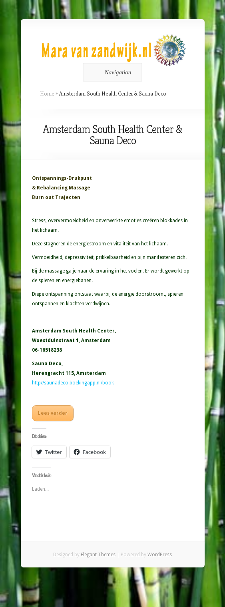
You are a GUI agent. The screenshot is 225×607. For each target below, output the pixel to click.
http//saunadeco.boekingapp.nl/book (73, 383)
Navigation (111, 72)
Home (47, 93)
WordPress (159, 554)
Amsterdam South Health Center (73, 331)
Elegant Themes (98, 554)
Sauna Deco (47, 363)
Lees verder (53, 413)
